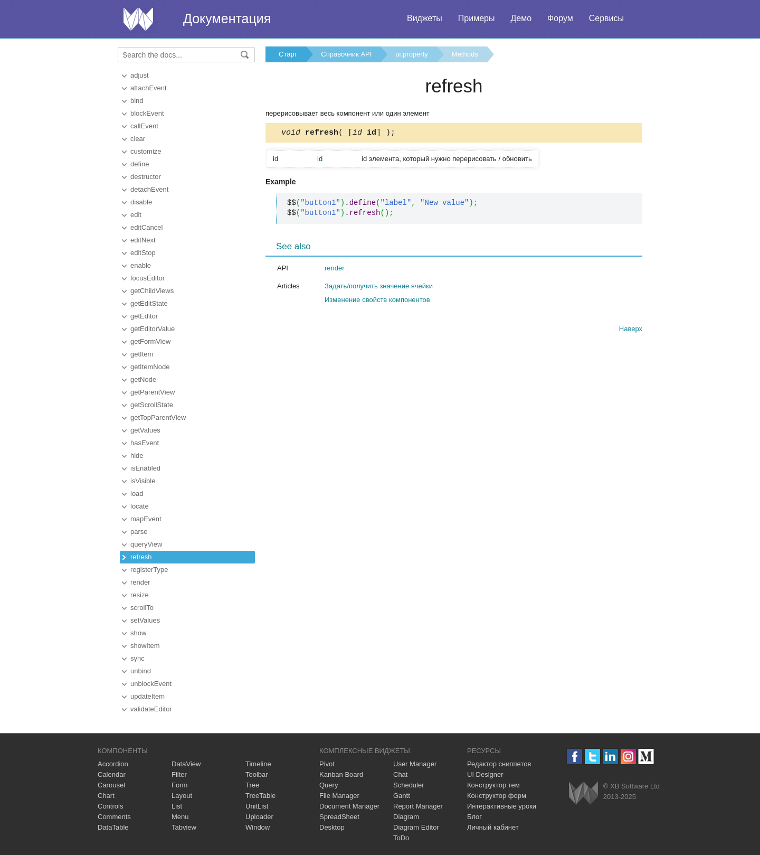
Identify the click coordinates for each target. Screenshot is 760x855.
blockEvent (147, 113)
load (137, 493)
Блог (474, 817)
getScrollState (151, 405)
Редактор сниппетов (499, 764)
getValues (145, 430)
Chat (400, 774)
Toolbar (256, 774)
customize (146, 151)
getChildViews (152, 291)
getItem (141, 354)
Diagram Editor (416, 827)
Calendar (112, 774)
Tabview (184, 827)
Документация (227, 18)
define (139, 164)
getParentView (152, 392)
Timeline (258, 764)
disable (141, 202)
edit (135, 215)
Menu (180, 817)
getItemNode (149, 367)
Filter (179, 774)
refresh (140, 557)
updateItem (147, 696)
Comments (114, 817)
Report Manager (418, 806)
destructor (145, 177)
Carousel (111, 785)
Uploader (259, 817)
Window (257, 827)
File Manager (339, 796)
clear (137, 139)
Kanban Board (341, 774)
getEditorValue (152, 329)
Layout (182, 796)
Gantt (401, 796)
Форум (560, 18)
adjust (139, 75)
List (177, 806)
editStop (143, 253)
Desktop (332, 827)
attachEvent (148, 88)
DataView (186, 764)
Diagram (406, 817)
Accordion (113, 764)
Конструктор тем (493, 785)
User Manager (414, 764)
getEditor (144, 316)
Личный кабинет (493, 827)
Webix (583, 793)
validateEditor (151, 709)
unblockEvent (151, 684)
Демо (520, 18)
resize (139, 595)
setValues (145, 620)
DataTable (113, 827)
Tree (252, 785)
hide (137, 455)
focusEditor (147, 278)
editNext (143, 240)
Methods (465, 54)
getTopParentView (158, 417)
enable (140, 265)
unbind (140, 671)
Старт (288, 54)
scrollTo (142, 608)
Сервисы (606, 18)
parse (139, 531)
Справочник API (346, 54)
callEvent (144, 126)
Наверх (630, 330)
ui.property (411, 54)
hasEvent (144, 443)
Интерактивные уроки (501, 806)
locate (139, 506)
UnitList (256, 806)
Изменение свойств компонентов (377, 301)
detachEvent (149, 189)
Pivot (327, 764)
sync (137, 658)
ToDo (401, 838)
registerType (149, 570)
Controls (110, 806)
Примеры (476, 18)
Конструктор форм (496, 796)
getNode (143, 379)
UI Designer (485, 774)
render (140, 582)
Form (179, 785)
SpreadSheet (339, 817)
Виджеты (424, 18)
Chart (106, 796)
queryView (146, 544)
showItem (145, 646)
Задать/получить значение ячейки (379, 288)
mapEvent (146, 519)
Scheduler (408, 785)
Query (328, 785)
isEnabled (145, 468)
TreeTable (260, 796)
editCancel (146, 227)
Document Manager (349, 806)
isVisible (142, 481)
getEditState (149, 303)
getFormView (150, 341)
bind (137, 101)
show (138, 633)
